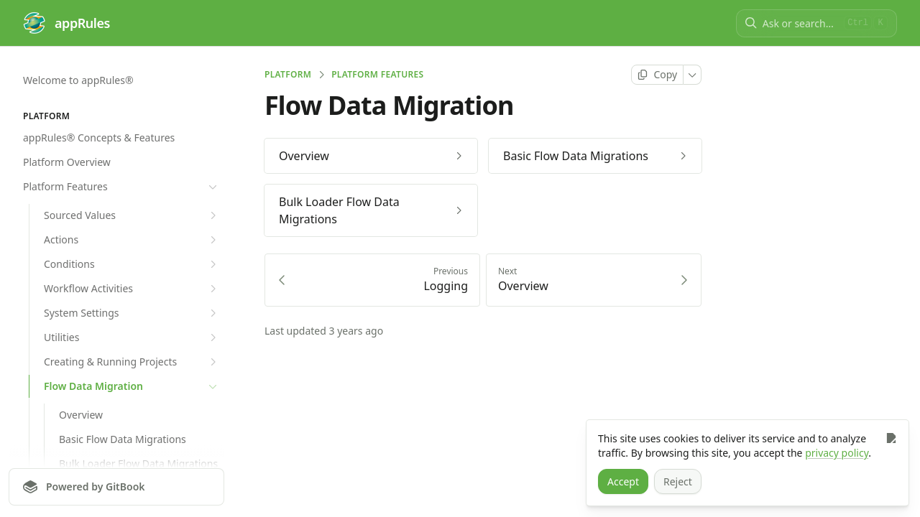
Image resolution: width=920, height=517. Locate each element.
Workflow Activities (132, 288)
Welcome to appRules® (78, 80)
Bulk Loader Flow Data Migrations (138, 463)
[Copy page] (657, 75)
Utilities (132, 337)
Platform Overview (67, 162)
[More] (693, 75)
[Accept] (623, 481)
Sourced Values (132, 215)
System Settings (132, 313)
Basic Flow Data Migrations (122, 439)
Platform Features (121, 187)
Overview (81, 414)
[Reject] (678, 481)
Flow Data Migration (132, 386)
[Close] (891, 438)
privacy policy (836, 453)
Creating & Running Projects (132, 362)
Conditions (132, 264)
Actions (132, 240)
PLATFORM (287, 74)
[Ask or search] (800, 23)
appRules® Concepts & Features (99, 137)
